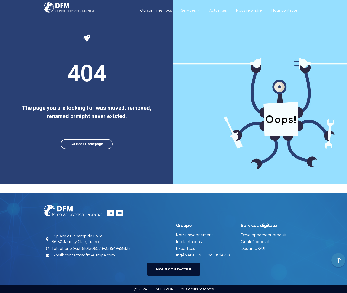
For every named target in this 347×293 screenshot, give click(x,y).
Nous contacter (285, 10)
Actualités (218, 10)
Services (190, 10)
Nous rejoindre (249, 10)
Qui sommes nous (156, 10)
